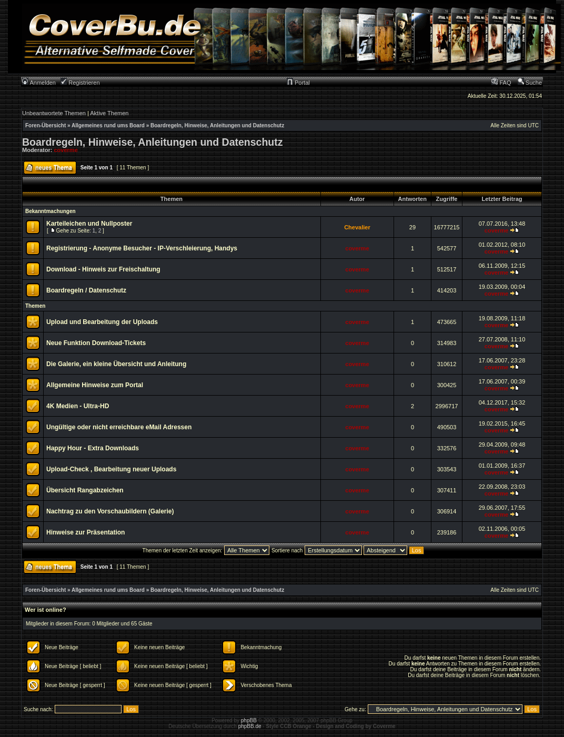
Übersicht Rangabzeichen (85, 490)
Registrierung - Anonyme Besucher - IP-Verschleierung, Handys (141, 248)
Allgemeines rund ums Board (108, 125)
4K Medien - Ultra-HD (77, 406)
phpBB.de (249, 726)
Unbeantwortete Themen (54, 113)
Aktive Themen (109, 113)
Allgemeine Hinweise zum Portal (94, 385)
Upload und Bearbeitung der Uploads (102, 322)
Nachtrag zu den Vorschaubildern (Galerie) (110, 511)
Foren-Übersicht (45, 125)
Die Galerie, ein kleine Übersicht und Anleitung (116, 364)
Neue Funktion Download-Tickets (96, 343)
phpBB (249, 720)
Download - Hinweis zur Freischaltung (103, 269)
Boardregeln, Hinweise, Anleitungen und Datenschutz (217, 125)
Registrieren (80, 82)
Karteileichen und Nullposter (89, 223)
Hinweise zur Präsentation (85, 532)
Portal (298, 82)
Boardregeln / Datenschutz (86, 290)
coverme (66, 150)
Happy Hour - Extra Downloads (92, 448)
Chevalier (357, 227)
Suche (530, 82)
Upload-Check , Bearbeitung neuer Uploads (111, 469)
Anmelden (39, 82)
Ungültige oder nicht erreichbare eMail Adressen (119, 427)
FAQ (501, 82)
